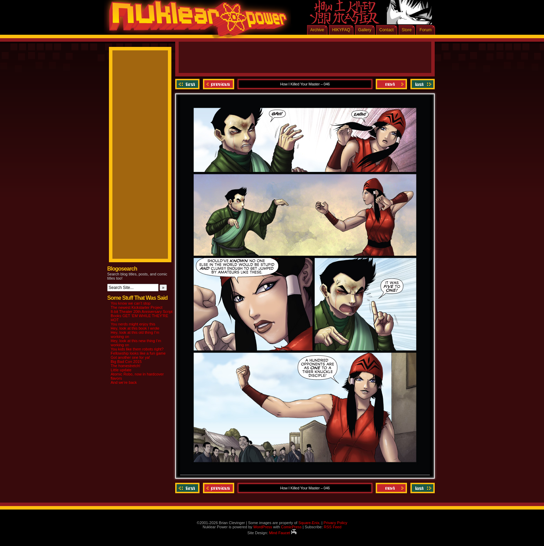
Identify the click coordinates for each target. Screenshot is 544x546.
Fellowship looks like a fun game (138, 353)
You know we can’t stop (131, 303)
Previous (218, 84)
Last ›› (422, 84)
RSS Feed (332, 527)
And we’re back (124, 382)
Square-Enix (309, 523)
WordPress (262, 527)
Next (391, 84)
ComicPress (291, 527)
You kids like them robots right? (137, 349)
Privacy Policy (335, 523)
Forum (425, 29)
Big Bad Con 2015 (126, 361)
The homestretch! (126, 366)
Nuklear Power (196, 21)
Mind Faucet (283, 533)
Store (407, 29)
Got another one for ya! (130, 357)
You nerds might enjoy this (133, 324)
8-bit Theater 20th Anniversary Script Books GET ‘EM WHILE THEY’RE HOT (141, 315)
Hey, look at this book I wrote (135, 328)
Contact (386, 29)
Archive (317, 29)
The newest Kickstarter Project (136, 307)
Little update (121, 370)
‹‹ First (188, 84)
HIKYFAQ (341, 29)
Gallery (364, 29)
